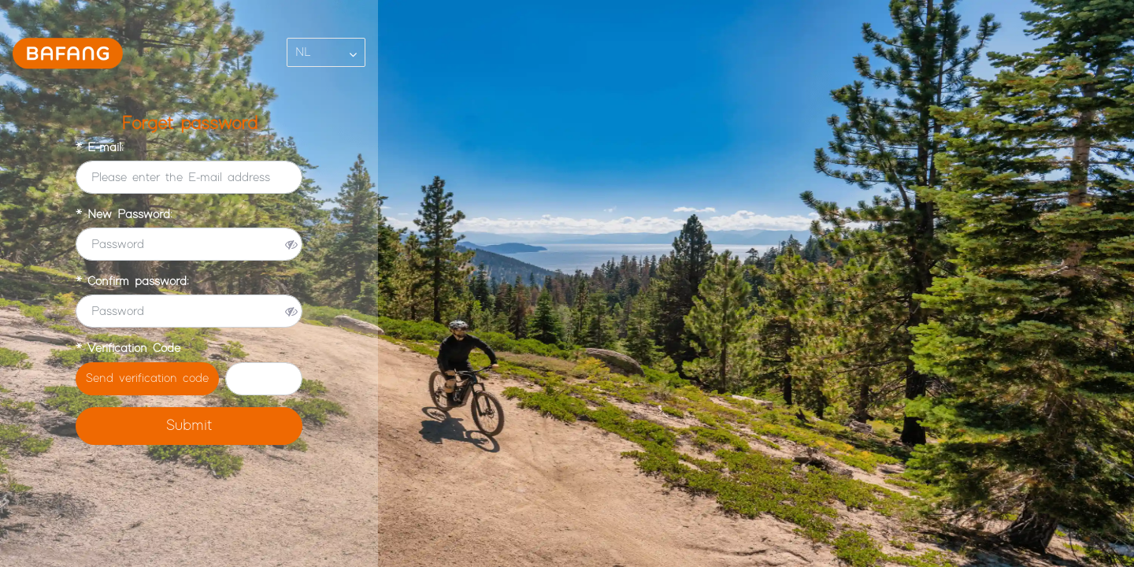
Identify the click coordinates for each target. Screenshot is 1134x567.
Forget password (189, 124)
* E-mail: (100, 148)
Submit (189, 425)
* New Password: (124, 214)
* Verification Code (128, 348)
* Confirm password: (132, 281)
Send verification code (147, 378)
